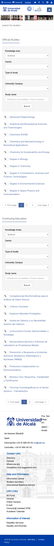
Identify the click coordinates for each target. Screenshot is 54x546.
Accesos (6, 2)
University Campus (14, 83)
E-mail (9, 505)
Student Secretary (15, 482)
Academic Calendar (15, 511)
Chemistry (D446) (16, 134)
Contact (10, 461)
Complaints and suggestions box (21, 467)
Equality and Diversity (16, 526)
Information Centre (15, 478)
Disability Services (14, 522)
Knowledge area (12, 51)
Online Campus (13, 502)
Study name (10, 94)
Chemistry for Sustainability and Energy (27, 152)
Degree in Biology (16, 159)
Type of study (11, 72)
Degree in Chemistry (17, 166)
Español (17, 2)
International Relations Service (20, 485)
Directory (10, 458)
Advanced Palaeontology (19, 117)
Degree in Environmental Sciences (24, 183)
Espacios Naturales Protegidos (22, 313)
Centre (8, 62)
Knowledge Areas (13, 230)
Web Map (31, 539)
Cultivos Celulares (16, 306)
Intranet (10, 498)
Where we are (13, 464)
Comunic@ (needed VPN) (18, 508)
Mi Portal (10, 495)
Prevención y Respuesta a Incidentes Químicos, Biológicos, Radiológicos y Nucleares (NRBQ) (25, 356)
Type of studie (11, 251)
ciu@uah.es (39, 443)
